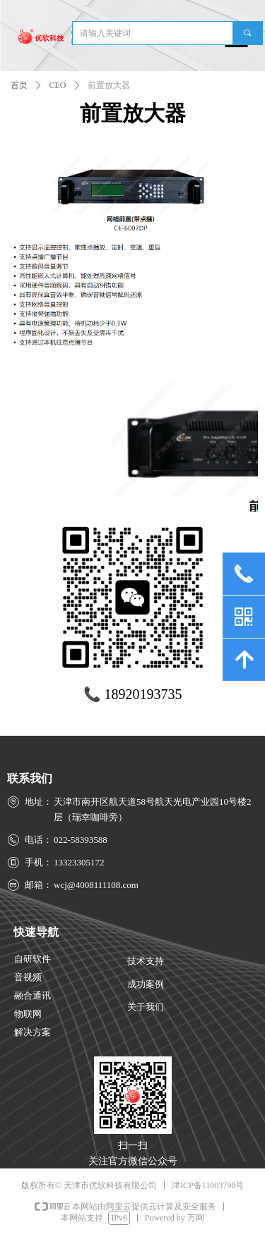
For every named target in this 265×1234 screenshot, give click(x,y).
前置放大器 (109, 85)
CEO (57, 85)
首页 (19, 85)
